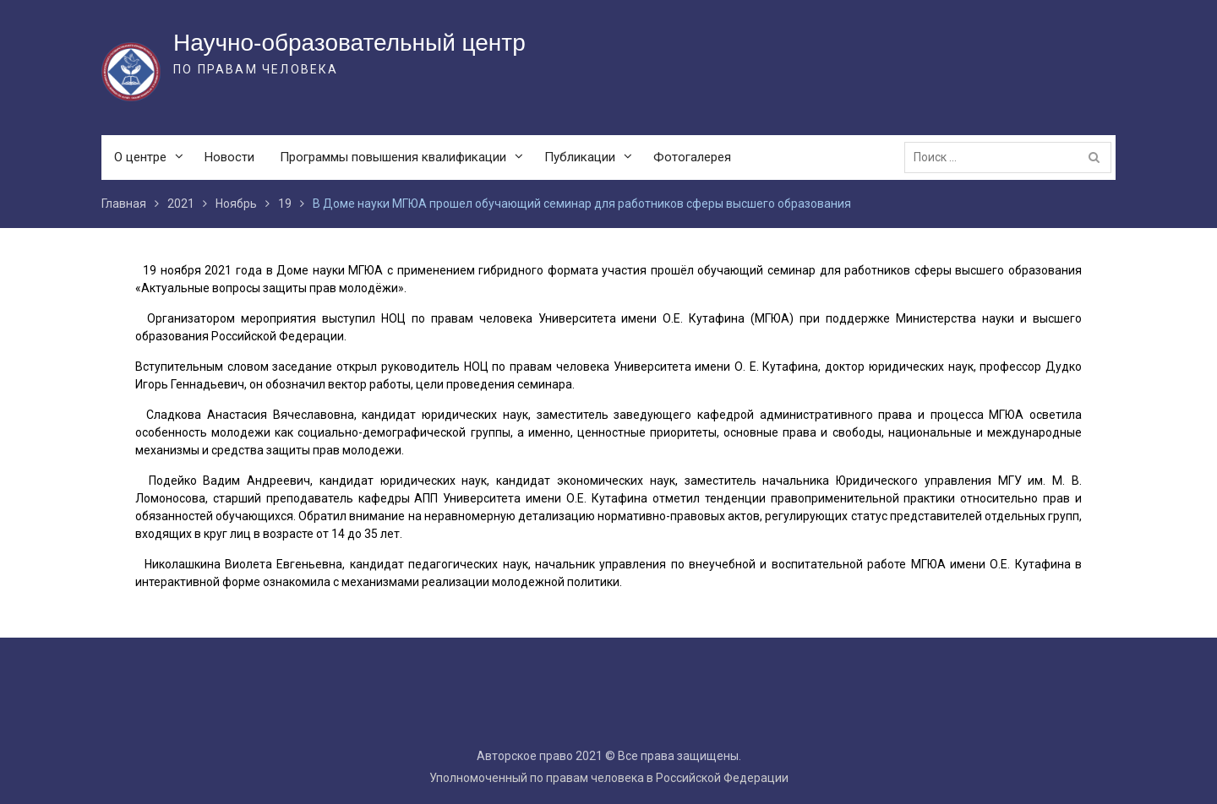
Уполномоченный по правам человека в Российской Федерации (609, 778)
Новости (229, 157)
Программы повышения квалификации (393, 157)
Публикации (579, 157)
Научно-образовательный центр (349, 43)
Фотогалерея (692, 157)
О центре (140, 157)
